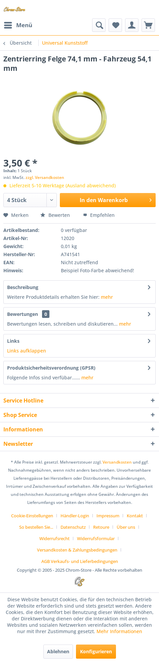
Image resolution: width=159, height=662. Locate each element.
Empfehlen (99, 215)
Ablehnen (58, 651)
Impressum (107, 516)
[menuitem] (18, 25)
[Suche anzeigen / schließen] (99, 25)
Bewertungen (22, 314)
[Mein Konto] (131, 25)
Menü (18, 24)
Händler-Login (75, 516)
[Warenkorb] (148, 25)
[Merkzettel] (115, 25)
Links (13, 341)
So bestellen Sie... (36, 527)
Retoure (101, 527)
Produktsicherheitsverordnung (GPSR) (51, 368)
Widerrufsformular (96, 538)
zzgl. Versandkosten (45, 177)
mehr (107, 297)
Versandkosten (117, 462)
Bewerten (55, 215)
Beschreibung (22, 287)
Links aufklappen (26, 350)
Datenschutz (73, 527)
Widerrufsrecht (54, 538)
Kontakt (135, 516)
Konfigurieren (96, 651)
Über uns (126, 527)
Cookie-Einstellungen (32, 516)
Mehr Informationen (119, 631)
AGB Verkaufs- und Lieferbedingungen (79, 561)
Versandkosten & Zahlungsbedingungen (77, 550)
